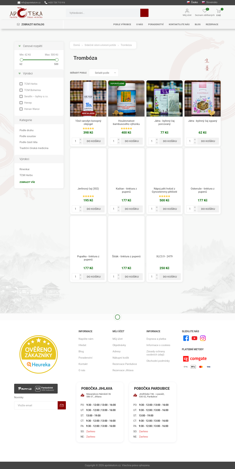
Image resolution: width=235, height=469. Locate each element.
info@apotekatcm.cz (29, 2)
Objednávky (119, 345)
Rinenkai (25, 169)
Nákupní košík (121, 357)
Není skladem (88, 113)
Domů (76, 45)
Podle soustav (28, 136)
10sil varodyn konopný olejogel (88, 122)
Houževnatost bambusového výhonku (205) (126, 124)
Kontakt (83, 364)
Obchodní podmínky (158, 360)
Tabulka (211, 73)
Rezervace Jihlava (123, 370)
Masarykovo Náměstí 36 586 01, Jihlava (96, 395)
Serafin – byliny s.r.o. (36, 96)
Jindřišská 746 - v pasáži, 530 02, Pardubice (148, 395)
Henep (28, 102)
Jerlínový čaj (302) (88, 188)
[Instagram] (203, 338)
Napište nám (86, 338)
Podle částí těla (28, 142)
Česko (192, 2)
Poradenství (85, 357)
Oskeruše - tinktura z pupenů (203, 190)
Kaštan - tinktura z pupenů (126, 190)
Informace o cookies (158, 345)
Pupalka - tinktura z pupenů (88, 258)
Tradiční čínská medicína (34, 148)
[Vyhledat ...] (103, 13)
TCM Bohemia (32, 90)
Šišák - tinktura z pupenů (126, 256)
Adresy (117, 351)
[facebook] (186, 338)
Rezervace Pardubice (125, 364)
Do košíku (94, 141)
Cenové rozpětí (32, 46)
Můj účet (187, 15)
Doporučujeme (117, 84)
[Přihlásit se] (36, 405)
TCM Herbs (30, 83)
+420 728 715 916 (55, 2)
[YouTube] (194, 338)
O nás (82, 370)
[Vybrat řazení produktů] (104, 73)
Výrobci (28, 73)
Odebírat (62, 405)
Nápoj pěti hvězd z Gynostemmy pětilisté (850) (164, 192)
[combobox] (103, 13)
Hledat (144, 13)
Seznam (218, 73)
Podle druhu (27, 130)
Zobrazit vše (27, 182)
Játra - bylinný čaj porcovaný (164, 122)
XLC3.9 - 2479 (164, 256)
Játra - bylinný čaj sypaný (202, 120)
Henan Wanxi (32, 109)
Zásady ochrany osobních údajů (155, 353)
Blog (81, 351)
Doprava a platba (156, 338)
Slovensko (209, 2)
